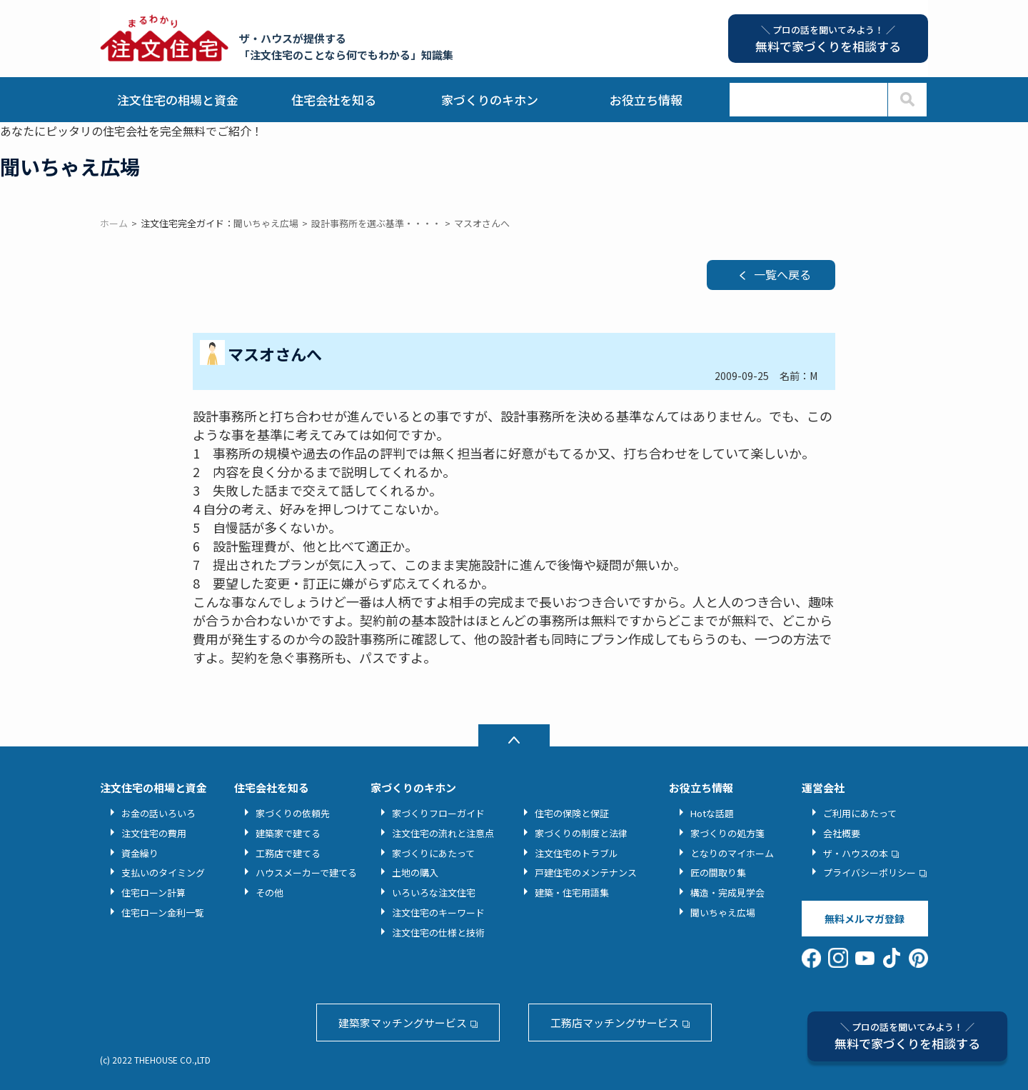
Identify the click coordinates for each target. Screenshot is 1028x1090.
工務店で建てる (288, 853)
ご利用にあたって (860, 813)
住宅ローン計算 (153, 892)
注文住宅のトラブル (576, 853)
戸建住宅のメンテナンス (586, 872)
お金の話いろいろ (158, 813)
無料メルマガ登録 (864, 918)
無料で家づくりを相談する (907, 1036)
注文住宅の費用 (153, 833)
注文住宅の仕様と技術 (438, 932)
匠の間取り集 (718, 872)
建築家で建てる (288, 833)
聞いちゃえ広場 (722, 912)
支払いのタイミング (163, 872)
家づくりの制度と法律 (581, 833)
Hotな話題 (712, 813)
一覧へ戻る (782, 274)
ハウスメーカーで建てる (306, 872)
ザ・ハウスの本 (855, 853)
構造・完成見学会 (727, 892)
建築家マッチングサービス (402, 1022)
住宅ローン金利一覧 (162, 912)
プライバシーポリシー (869, 872)
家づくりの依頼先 (293, 813)
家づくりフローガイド (438, 813)
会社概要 (841, 833)
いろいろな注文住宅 (433, 892)
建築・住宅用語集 (572, 892)
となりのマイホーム (732, 853)
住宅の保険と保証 (572, 813)
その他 (269, 892)
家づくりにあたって (433, 853)
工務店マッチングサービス (614, 1022)
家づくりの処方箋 (727, 833)
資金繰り (139, 853)
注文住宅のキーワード (438, 912)
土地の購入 (415, 872)
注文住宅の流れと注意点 (443, 833)
